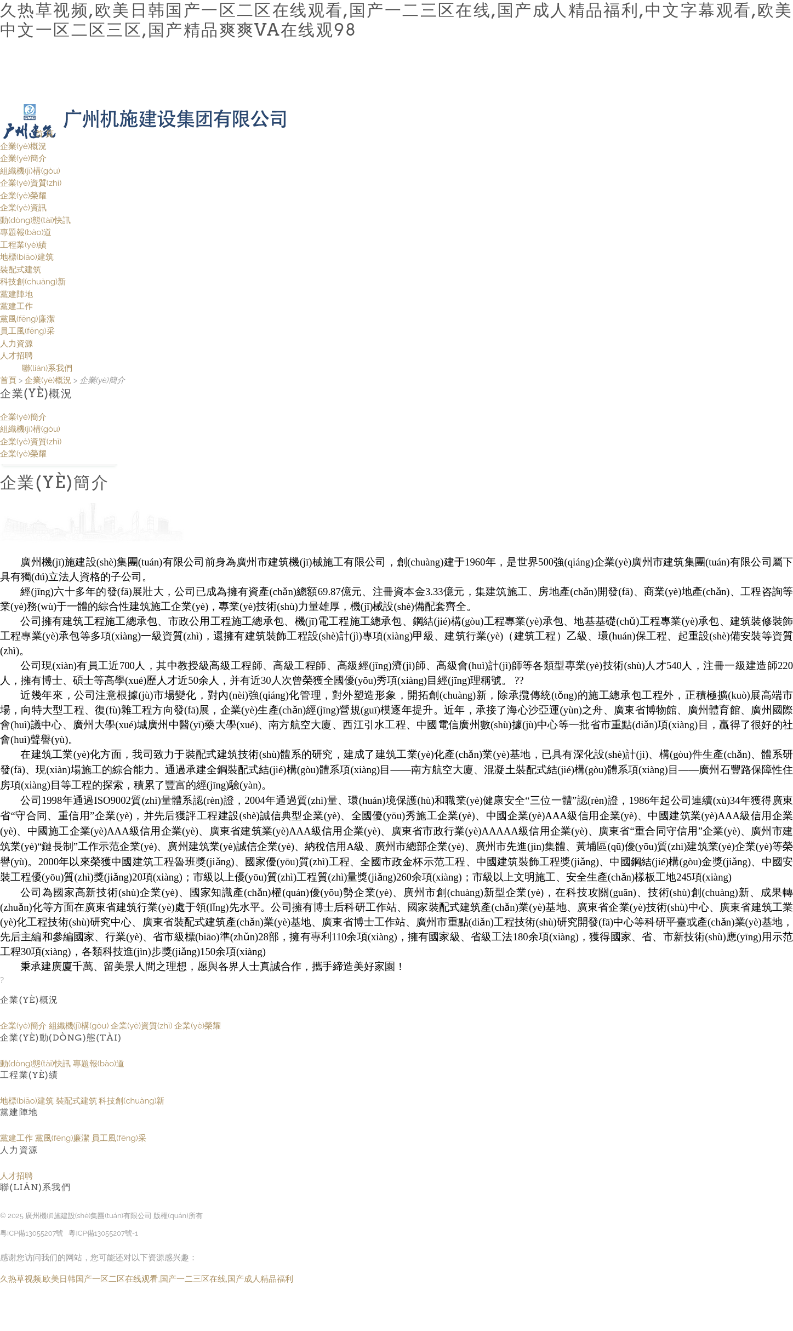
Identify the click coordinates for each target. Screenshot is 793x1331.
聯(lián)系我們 (47, 368)
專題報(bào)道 (26, 232)
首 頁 (44, 134)
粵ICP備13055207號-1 (103, 1233)
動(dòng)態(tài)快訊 (35, 220)
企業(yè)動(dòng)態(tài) (61, 1037)
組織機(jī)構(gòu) (30, 171)
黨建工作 (16, 306)
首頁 (8, 380)
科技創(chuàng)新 (33, 282)
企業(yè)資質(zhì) (30, 183)
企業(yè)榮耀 (23, 196)
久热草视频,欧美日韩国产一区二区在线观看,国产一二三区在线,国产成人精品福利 (146, 1279)
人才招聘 (16, 356)
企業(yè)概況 (23, 146)
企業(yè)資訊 (23, 208)
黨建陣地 (16, 294)
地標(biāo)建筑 (27, 257)
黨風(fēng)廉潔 (27, 319)
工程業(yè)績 (23, 245)
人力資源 (16, 344)
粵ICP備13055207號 (31, 1233)
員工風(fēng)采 (27, 331)
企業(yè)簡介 (23, 158)
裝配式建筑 (20, 270)
